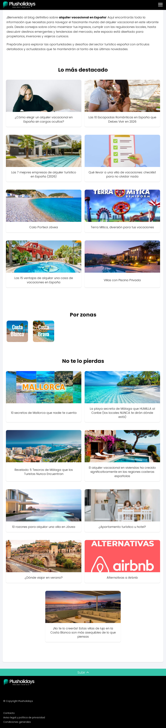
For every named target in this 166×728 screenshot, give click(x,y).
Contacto (9, 713)
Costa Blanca (17, 330)
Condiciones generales (17, 722)
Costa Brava (43, 330)
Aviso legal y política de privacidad (24, 717)
